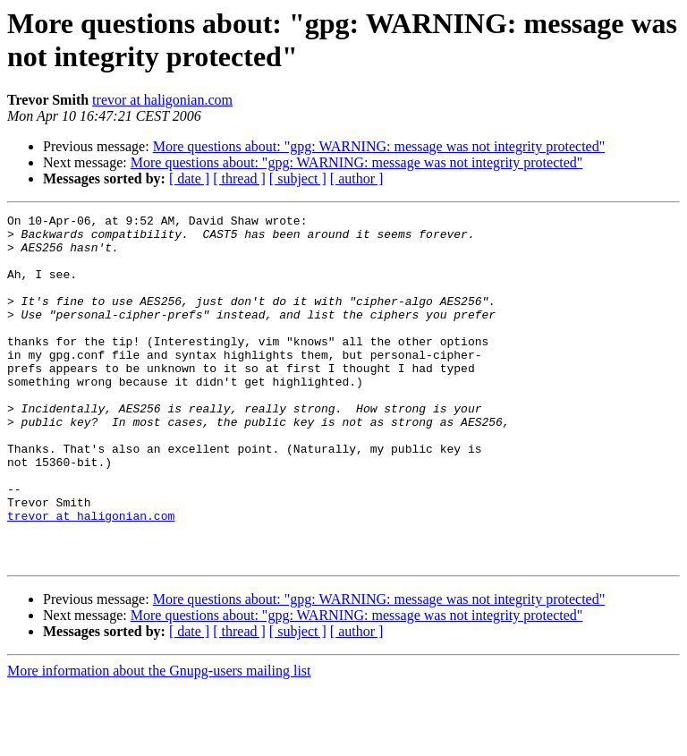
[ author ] (357, 178)
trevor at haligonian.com (162, 99)
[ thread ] (239, 178)
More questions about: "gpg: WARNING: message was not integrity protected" (379, 146)
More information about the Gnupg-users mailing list (159, 740)
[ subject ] (298, 178)
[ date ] (189, 178)
